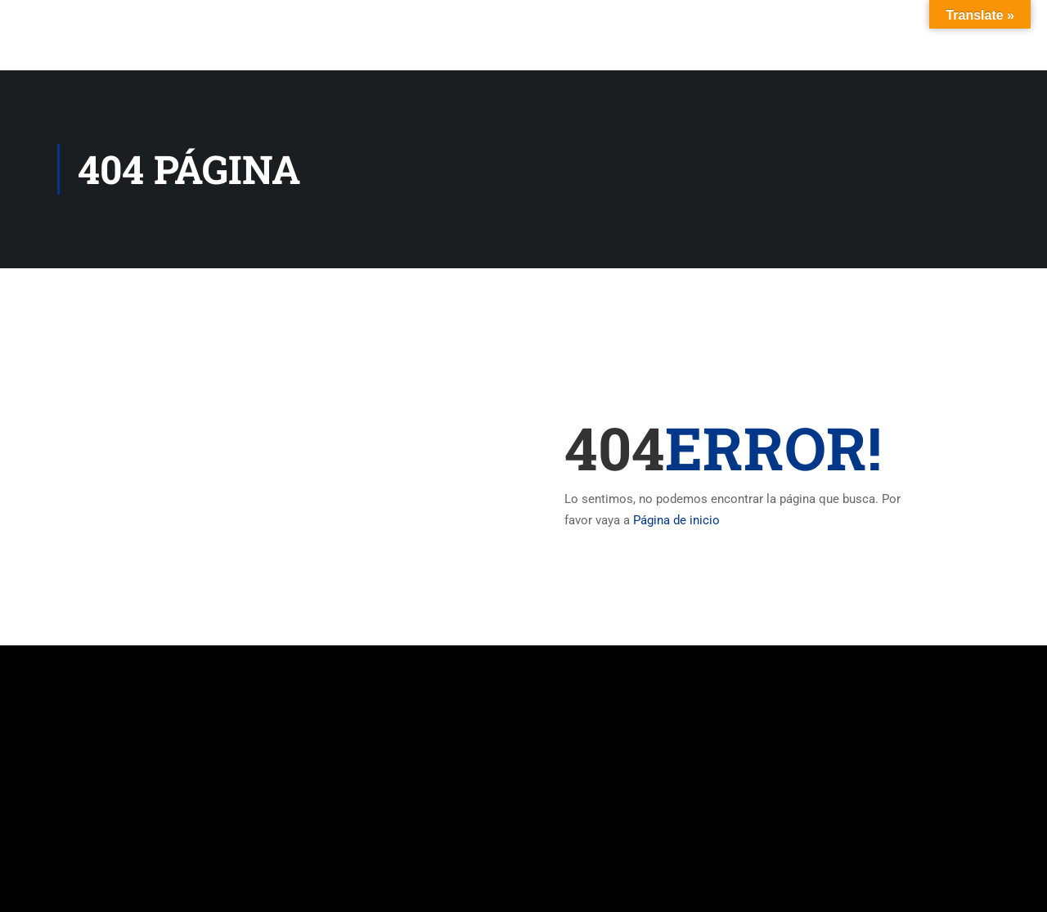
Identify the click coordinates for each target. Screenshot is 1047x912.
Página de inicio (676, 520)
